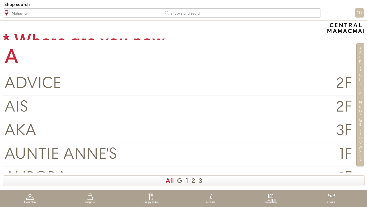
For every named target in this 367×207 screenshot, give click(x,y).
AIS (16, 107)
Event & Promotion (271, 198)
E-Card (331, 198)
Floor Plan (30, 198)
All (169, 181)
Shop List (90, 198)
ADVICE (32, 83)
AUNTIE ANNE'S (60, 154)
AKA (20, 131)
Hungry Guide (150, 198)
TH (359, 13)
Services (211, 198)
